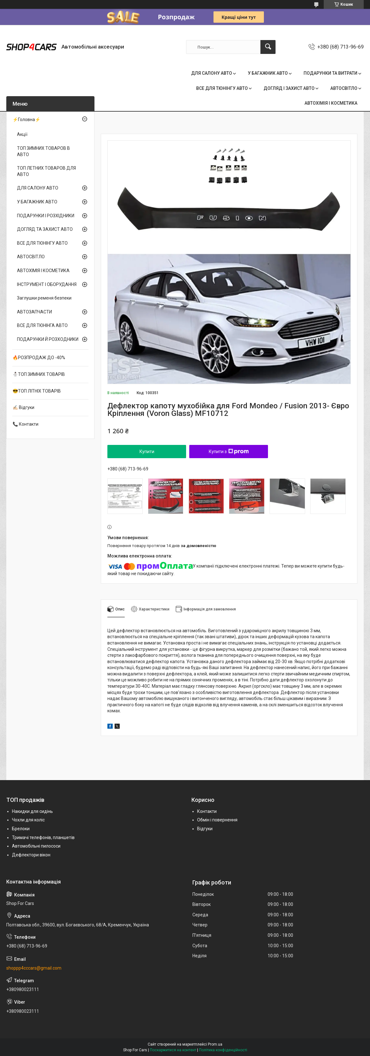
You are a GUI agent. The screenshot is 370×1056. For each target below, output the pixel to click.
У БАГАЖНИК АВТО (268, 73)
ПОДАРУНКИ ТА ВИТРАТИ (330, 73)
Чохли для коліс (28, 819)
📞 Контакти (25, 424)
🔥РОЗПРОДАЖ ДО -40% (39, 357)
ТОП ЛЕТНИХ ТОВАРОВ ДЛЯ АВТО (46, 171)
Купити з (229, 451)
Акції (22, 134)
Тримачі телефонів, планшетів (43, 837)
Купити (146, 451)
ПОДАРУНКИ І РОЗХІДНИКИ (45, 215)
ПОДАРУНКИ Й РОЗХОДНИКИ (47, 339)
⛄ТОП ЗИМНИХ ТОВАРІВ (39, 374)
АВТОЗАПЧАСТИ (34, 311)
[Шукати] (268, 47)
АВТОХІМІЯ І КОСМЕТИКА (331, 103)
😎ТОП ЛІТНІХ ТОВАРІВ (37, 391)
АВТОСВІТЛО (343, 88)
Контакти (207, 811)
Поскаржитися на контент (173, 1050)
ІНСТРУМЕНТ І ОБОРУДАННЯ (47, 284)
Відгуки (205, 828)
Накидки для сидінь (32, 811)
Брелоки (21, 828)
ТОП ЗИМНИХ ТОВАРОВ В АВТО (43, 151)
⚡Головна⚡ (26, 119)
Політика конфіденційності (223, 1050)
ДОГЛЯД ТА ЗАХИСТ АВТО (45, 229)
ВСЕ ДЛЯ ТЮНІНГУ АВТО (222, 88)
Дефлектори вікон (31, 854)
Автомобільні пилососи (36, 846)
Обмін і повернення (217, 819)
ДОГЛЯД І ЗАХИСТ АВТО (289, 88)
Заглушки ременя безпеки (44, 297)
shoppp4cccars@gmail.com (33, 968)
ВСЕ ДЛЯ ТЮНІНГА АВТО (42, 325)
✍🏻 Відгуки (23, 407)
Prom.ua (215, 1044)
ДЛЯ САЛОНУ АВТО (211, 73)
